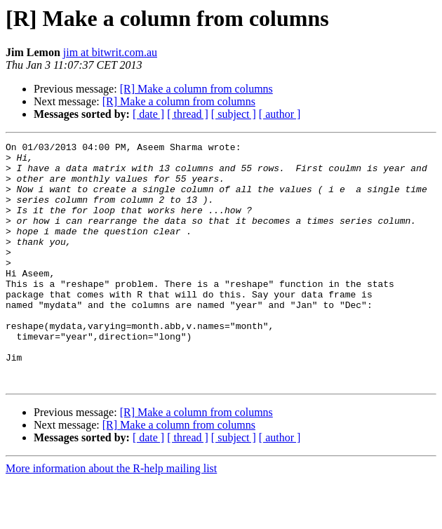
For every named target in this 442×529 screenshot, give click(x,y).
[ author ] (280, 114)
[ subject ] (233, 114)
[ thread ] (187, 114)
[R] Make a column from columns (196, 89)
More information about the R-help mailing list (111, 517)
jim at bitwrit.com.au (110, 52)
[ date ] (148, 114)
